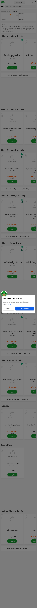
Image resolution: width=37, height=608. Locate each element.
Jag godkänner (24, 308)
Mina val (8, 308)
